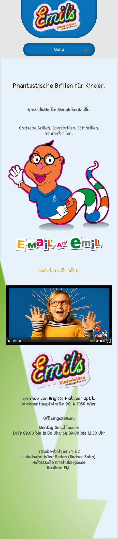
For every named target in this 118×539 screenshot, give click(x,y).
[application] (59, 315)
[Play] (9, 341)
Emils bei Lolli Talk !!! (59, 270)
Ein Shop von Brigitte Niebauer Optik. (59, 398)
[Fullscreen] (109, 341)
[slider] (55, 341)
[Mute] (102, 341)
